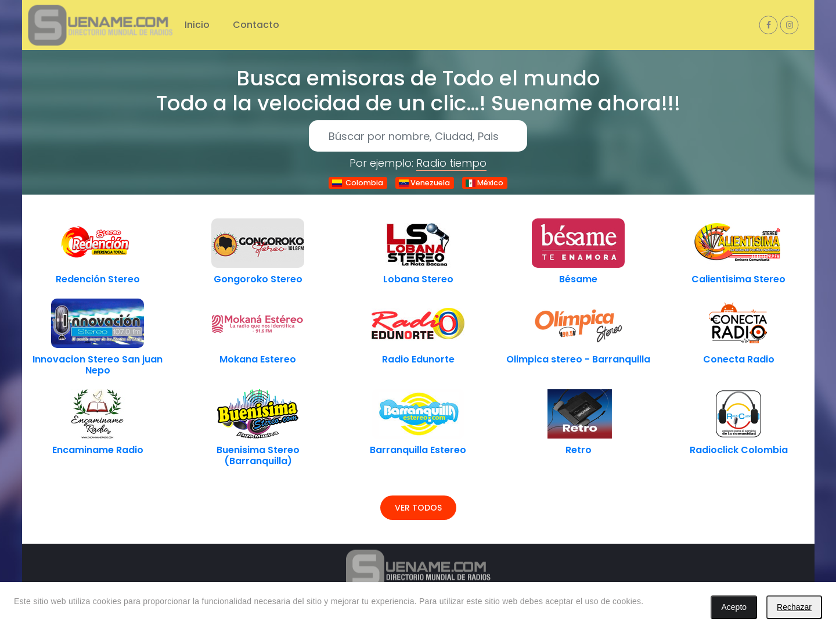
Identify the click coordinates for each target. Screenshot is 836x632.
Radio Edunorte (418, 359)
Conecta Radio (738, 359)
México (484, 183)
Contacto (256, 24)
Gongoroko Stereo (258, 279)
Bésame (578, 279)
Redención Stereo (98, 279)
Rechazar (794, 607)
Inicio (197, 24)
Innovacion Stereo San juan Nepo (98, 365)
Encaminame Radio (97, 450)
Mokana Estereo (257, 359)
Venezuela (424, 183)
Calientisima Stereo (738, 279)
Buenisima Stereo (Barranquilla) (258, 455)
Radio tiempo (451, 163)
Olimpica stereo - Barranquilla (578, 359)
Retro (578, 450)
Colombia (357, 183)
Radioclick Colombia (739, 450)
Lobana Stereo (418, 279)
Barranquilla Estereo (418, 450)
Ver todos (418, 508)
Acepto (734, 607)
